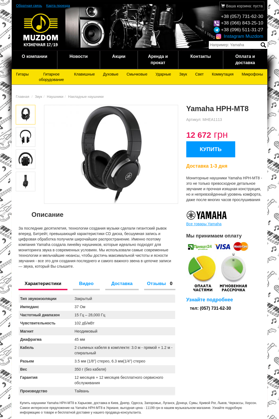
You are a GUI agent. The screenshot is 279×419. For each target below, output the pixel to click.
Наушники (55, 97)
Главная (22, 97)
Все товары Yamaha (204, 224)
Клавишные (84, 74)
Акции (118, 56)
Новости (78, 56)
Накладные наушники (86, 97)
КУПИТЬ (211, 149)
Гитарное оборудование (51, 77)
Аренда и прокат (158, 59)
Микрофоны (252, 74)
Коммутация (223, 74)
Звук (183, 74)
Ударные (163, 74)
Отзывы (159, 283)
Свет (199, 74)
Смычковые (136, 74)
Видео (86, 283)
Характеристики (43, 283)
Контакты (200, 56)
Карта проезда (58, 6)
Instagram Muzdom (239, 36)
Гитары (22, 74)
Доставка (121, 283)
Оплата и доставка (245, 59)
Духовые (111, 74)
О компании (34, 56)
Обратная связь (29, 6)
